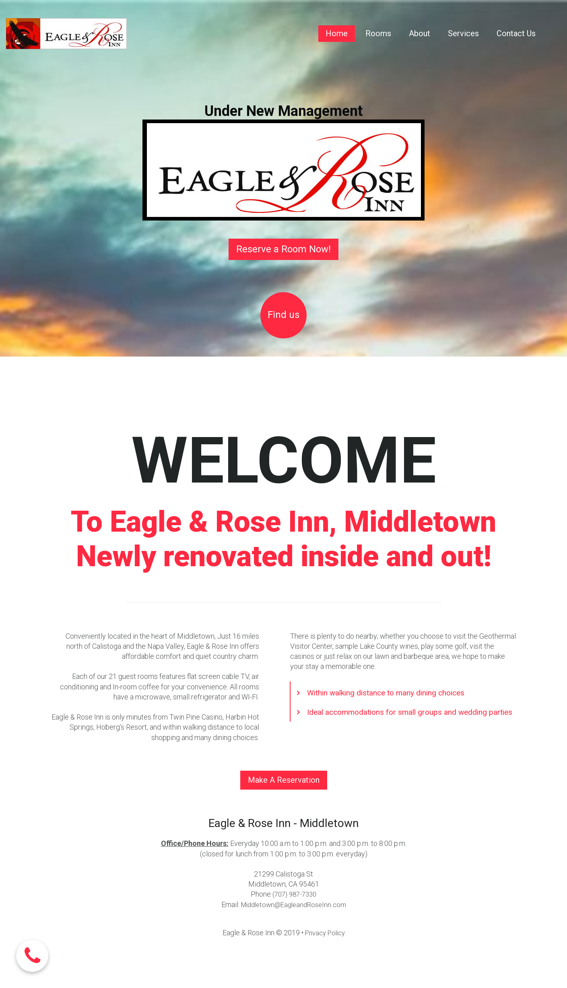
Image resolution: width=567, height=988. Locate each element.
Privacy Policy (324, 932)
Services (463, 33)
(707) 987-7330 (294, 894)
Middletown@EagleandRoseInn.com (293, 904)
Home (337, 33)
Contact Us (516, 33)
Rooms (378, 33)
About (419, 33)
